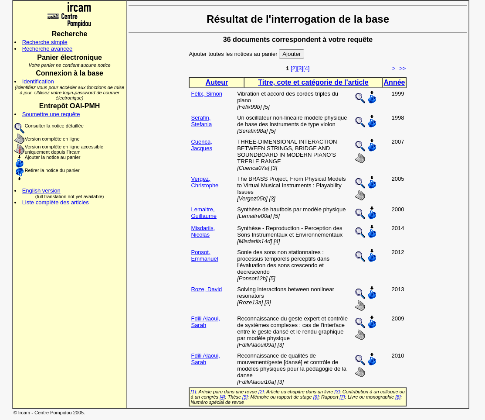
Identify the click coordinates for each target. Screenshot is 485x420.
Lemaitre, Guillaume (204, 212)
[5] (245, 396)
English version (41, 190)
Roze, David (206, 289)
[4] (306, 68)
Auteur (217, 82)
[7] (342, 396)
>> (402, 68)
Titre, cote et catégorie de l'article (313, 82)
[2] (294, 68)
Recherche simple (45, 42)
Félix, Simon (206, 93)
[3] (300, 68)
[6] (316, 396)
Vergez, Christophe (204, 182)
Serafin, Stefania (201, 120)
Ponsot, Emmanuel (204, 255)
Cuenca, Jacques (201, 144)
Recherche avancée (47, 48)
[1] (193, 391)
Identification (38, 81)
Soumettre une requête (51, 114)
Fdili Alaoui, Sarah (205, 321)
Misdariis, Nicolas (203, 231)
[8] (397, 396)
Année (394, 82)
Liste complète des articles (55, 202)
